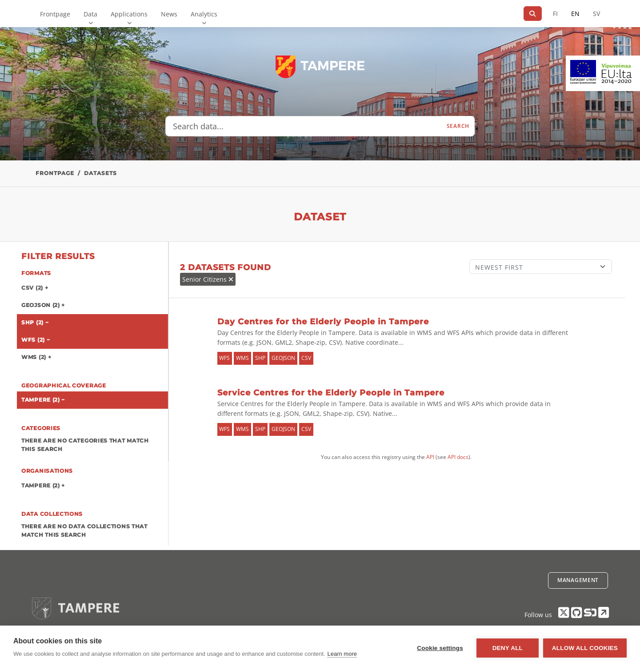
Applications (129, 14)
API (430, 457)
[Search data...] (303, 126)
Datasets (100, 173)
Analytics (204, 14)
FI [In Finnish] (555, 13)
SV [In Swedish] (596, 13)
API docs (458, 457)
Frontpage (55, 14)
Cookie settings (440, 648)
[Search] (533, 13)
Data (90, 14)
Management (578, 580)
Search (458, 126)
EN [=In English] (575, 13)
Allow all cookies (585, 648)
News (169, 14)
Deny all (507, 648)
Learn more (341, 653)
